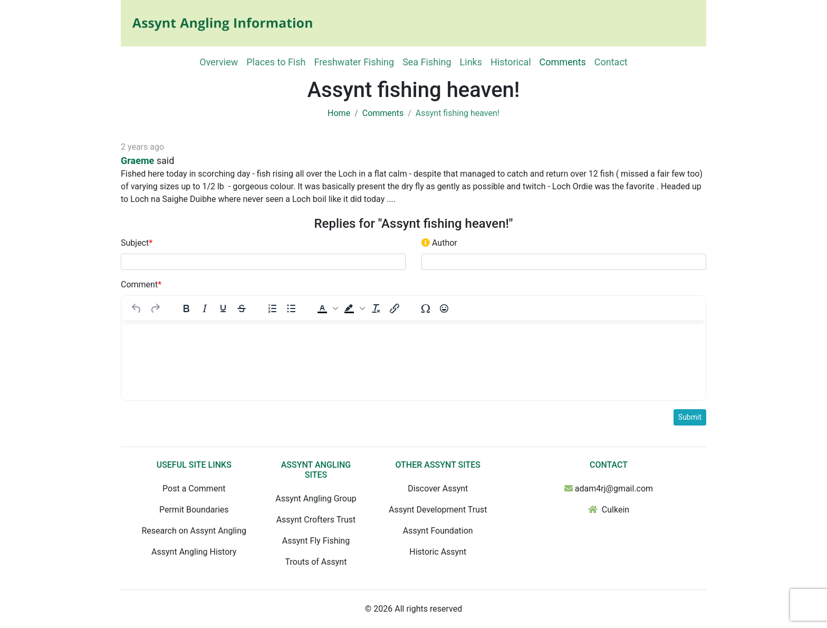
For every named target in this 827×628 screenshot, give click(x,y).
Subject (136, 243)
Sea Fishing (426, 61)
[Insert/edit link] (394, 308)
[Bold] (186, 308)
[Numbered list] (273, 308)
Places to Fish (275, 61)
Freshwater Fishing (354, 61)
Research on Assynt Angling (193, 531)
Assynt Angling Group (315, 499)
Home (339, 113)
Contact (611, 61)
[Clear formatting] (376, 308)
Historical (511, 61)
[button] (326, 308)
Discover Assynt (438, 489)
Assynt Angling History (193, 552)
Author (439, 243)
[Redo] (155, 308)
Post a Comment (193, 489)
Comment (141, 284)
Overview (218, 61)
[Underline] (223, 308)
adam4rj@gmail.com (614, 489)
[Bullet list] (291, 308)
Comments (563, 61)
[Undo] (137, 308)
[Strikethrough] (242, 308)
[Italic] (205, 308)
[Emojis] (444, 308)
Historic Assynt (437, 552)
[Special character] (426, 308)
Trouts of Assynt (316, 562)
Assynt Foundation (438, 531)
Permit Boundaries (194, 510)
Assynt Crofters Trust (316, 520)
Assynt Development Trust (438, 510)
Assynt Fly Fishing (316, 541)
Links (471, 61)
